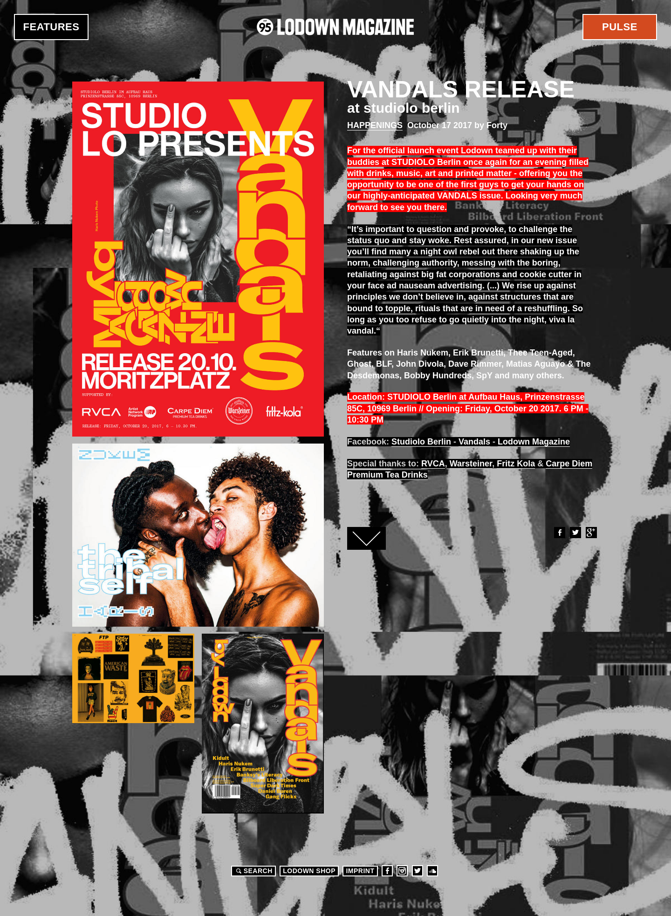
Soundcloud (432, 870)
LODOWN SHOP (309, 871)
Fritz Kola (516, 463)
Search (253, 870)
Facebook (559, 532)
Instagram (402, 870)
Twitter (575, 532)
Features (51, 27)
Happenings (375, 125)
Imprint (360, 871)
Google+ (591, 532)
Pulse (619, 27)
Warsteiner (471, 463)
